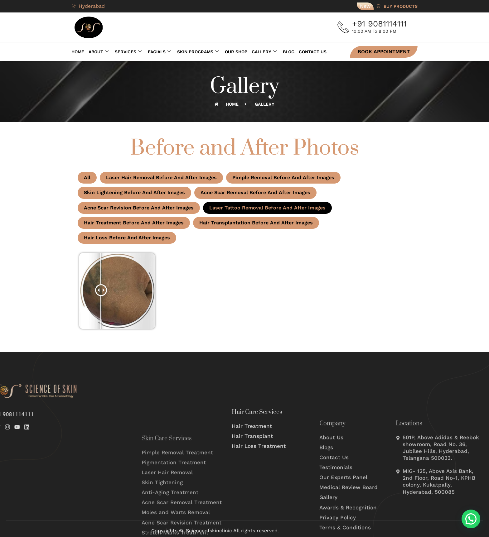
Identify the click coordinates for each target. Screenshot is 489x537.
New (365, 6)
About (99, 51)
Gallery (264, 51)
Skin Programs (198, 51)
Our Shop (236, 51)
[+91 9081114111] (343, 27)
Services (128, 51)
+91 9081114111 (380, 23)
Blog (288, 51)
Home (77, 51)
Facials (159, 51)
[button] (471, 519)
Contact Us (313, 51)
